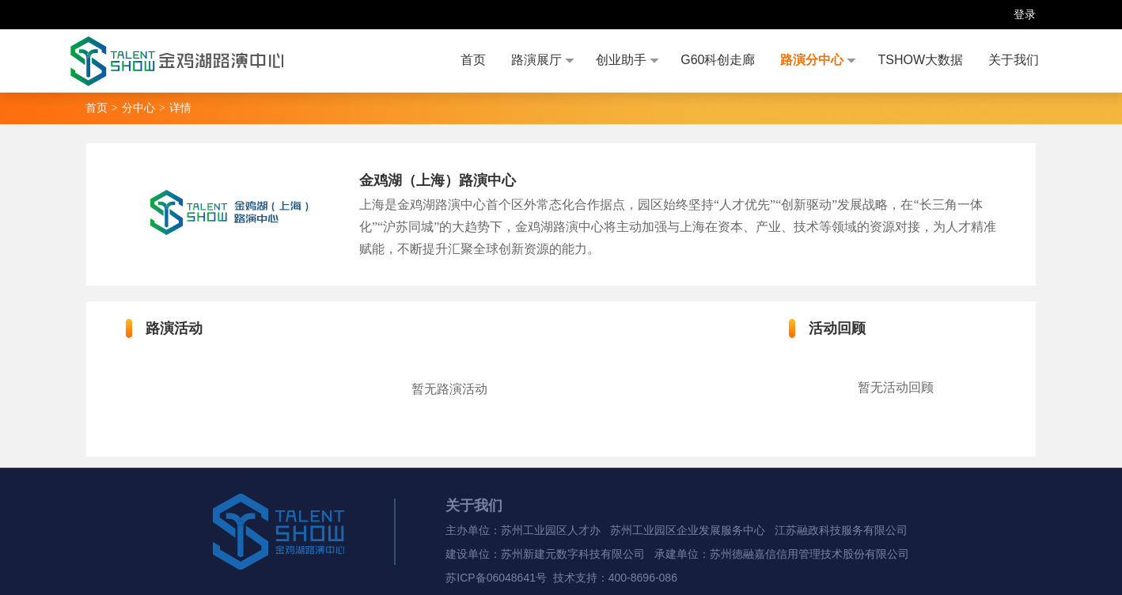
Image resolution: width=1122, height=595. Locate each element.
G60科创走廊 (717, 59)
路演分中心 (811, 59)
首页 (473, 59)
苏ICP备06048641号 (496, 577)
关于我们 (1013, 59)
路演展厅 (536, 59)
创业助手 (621, 59)
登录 (1025, 14)
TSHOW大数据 (920, 59)
